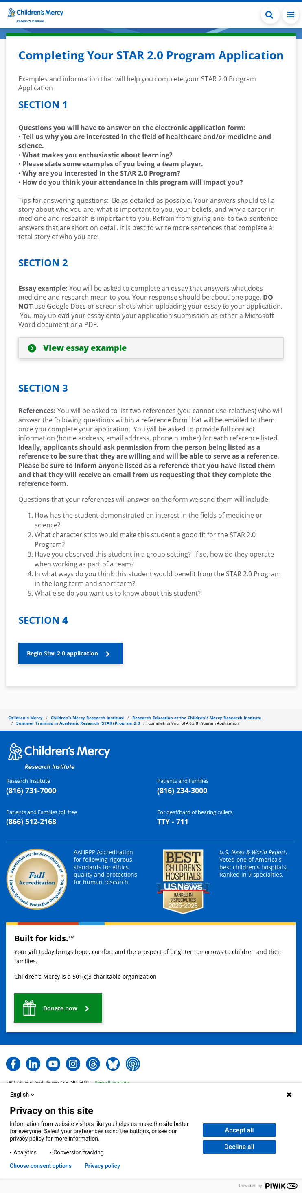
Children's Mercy (25, 718)
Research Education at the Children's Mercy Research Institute (196, 718)
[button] (270, 14)
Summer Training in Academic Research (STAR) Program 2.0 (78, 723)
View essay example (85, 347)
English (22, 1094)
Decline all (239, 1147)
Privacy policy (102, 1166)
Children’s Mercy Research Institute (87, 718)
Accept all (239, 1130)
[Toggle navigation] (291, 14)
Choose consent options (41, 1166)
